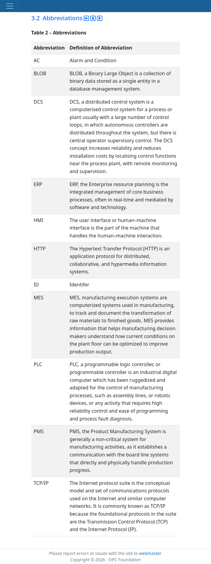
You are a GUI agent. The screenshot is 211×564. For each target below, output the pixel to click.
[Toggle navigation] (9, 6)
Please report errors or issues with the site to (94, 553)
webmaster (150, 553)
